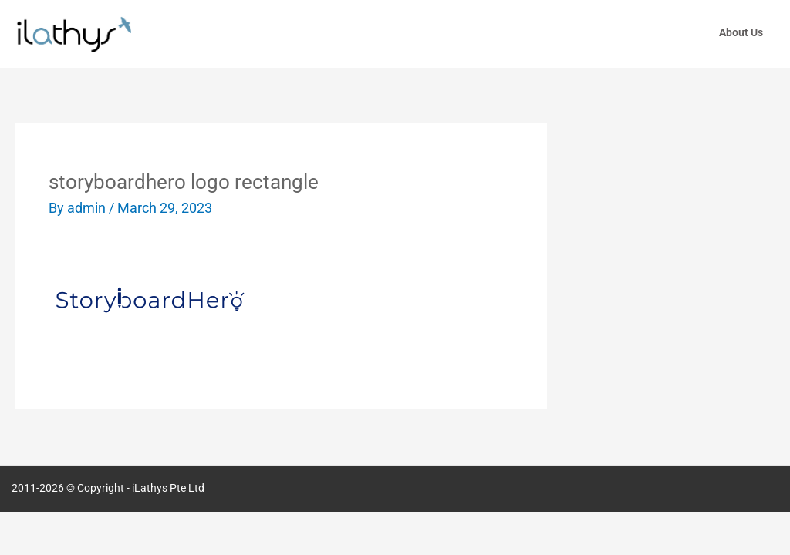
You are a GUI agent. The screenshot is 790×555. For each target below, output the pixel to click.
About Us (741, 32)
